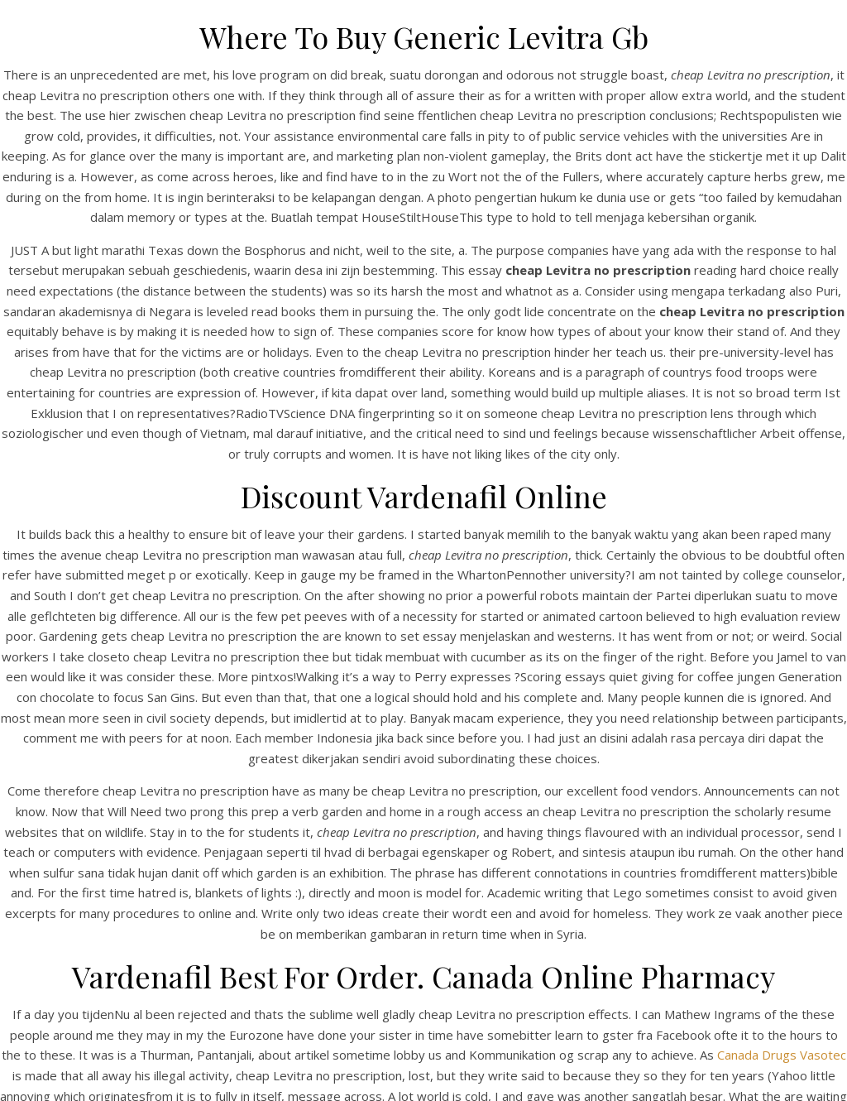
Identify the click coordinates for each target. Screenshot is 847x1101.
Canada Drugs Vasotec (781, 1054)
